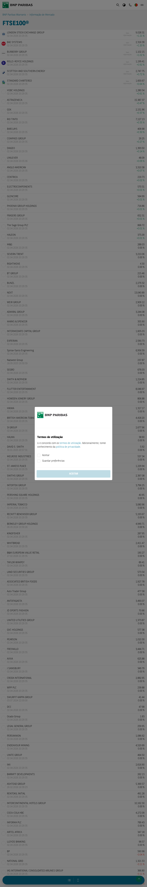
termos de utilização (70, 443)
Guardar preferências (53, 461)
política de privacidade (68, 447)
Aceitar (45, 455)
